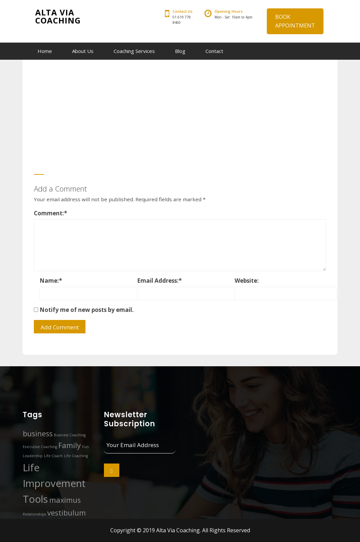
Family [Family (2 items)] (69, 445)
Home (45, 51)
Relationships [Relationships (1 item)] (34, 514)
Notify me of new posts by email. (87, 310)
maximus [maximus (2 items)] (65, 500)
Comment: (50, 213)
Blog (180, 51)
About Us (83, 51)
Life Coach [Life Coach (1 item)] (53, 455)
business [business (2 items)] (38, 433)
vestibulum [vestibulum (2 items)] (66, 513)
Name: (51, 280)
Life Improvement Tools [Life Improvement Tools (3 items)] (54, 483)
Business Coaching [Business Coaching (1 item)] (69, 435)
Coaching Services (134, 51)
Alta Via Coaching (58, 16)
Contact (214, 51)
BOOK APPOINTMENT (295, 21)
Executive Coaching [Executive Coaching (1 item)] (40, 446)
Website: (247, 280)
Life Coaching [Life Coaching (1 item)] (76, 455)
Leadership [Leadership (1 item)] (33, 455)
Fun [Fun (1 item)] (85, 446)
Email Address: (159, 280)
